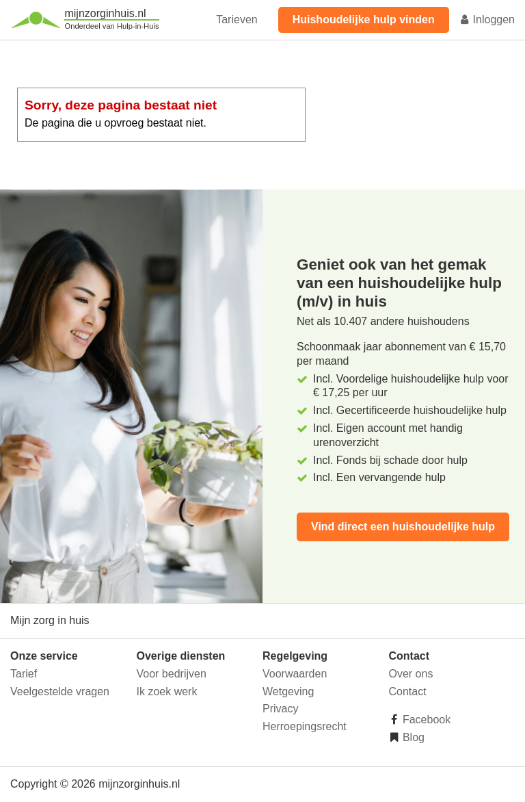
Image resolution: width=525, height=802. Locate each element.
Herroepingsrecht (304, 726)
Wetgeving (288, 691)
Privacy (280, 708)
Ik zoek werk (167, 691)
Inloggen (487, 19)
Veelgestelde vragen (59, 691)
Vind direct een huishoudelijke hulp (403, 526)
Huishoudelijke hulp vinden (364, 19)
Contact (408, 691)
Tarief (23, 674)
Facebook (425, 719)
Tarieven (236, 19)
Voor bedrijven (171, 674)
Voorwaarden (294, 674)
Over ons (411, 674)
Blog (412, 737)
